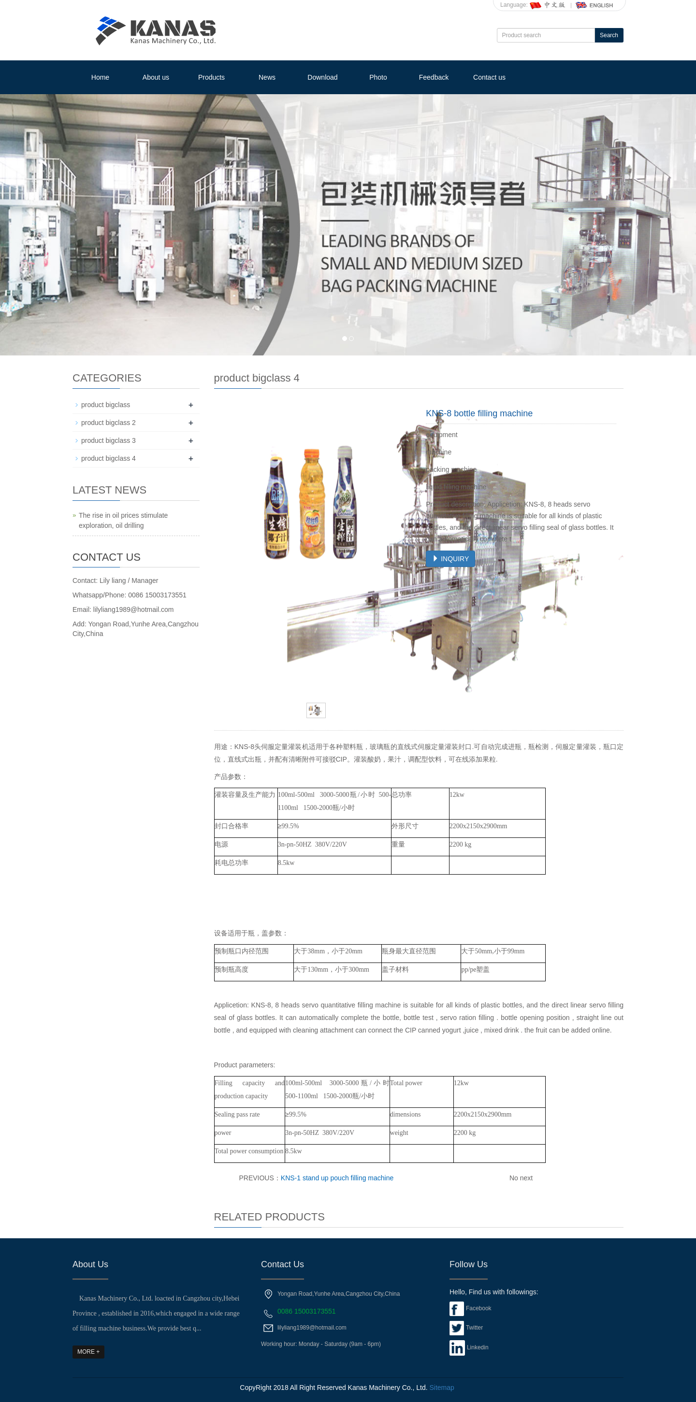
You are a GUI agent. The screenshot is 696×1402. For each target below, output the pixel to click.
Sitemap (441, 1387)
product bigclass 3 (108, 440)
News (267, 77)
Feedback (434, 77)
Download (322, 77)
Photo (378, 77)
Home (100, 77)
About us (156, 77)
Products (211, 77)
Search (609, 35)
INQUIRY (450, 559)
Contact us (489, 77)
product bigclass (105, 405)
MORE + (88, 1351)
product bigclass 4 (108, 458)
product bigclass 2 (108, 422)
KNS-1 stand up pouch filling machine (337, 1178)
